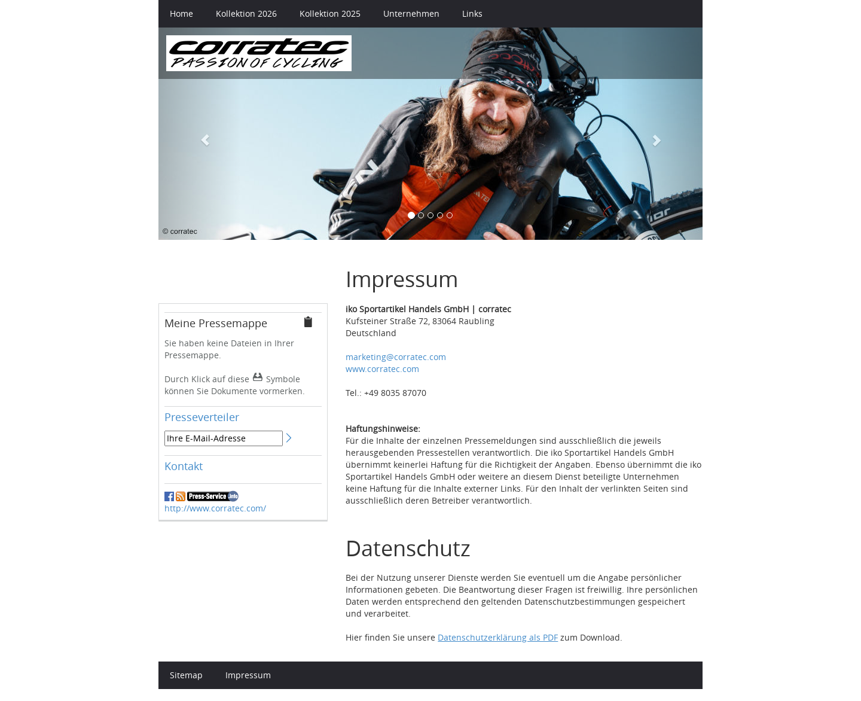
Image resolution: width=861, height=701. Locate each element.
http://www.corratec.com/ (215, 508)
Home (181, 13)
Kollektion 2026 (246, 13)
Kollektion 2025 (330, 13)
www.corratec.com (382, 368)
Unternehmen (411, 13)
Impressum (248, 675)
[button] (199, 134)
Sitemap (186, 675)
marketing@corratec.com (396, 356)
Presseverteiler (201, 417)
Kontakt (183, 466)
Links (472, 13)
